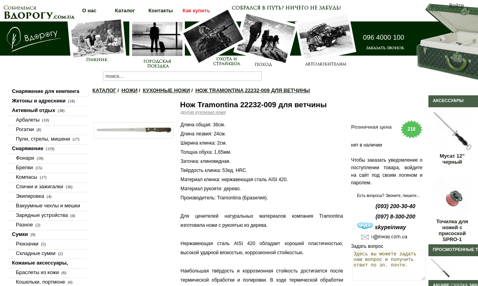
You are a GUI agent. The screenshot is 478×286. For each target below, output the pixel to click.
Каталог (104, 90)
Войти (456, 5)
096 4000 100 (383, 37)
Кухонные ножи (166, 90)
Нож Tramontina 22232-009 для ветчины (252, 90)
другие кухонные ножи (203, 112)
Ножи (129, 90)
